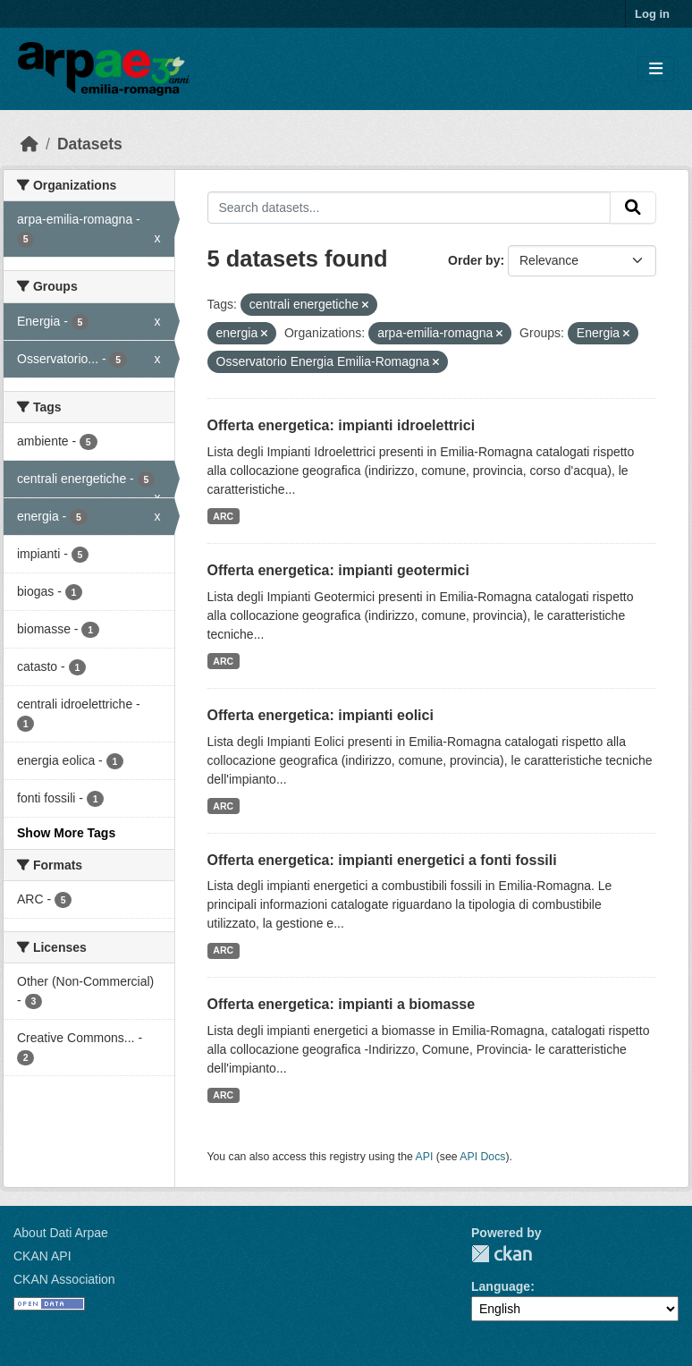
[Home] (29, 144)
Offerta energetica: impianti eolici (320, 715)
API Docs (482, 1156)
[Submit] (633, 207)
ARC (223, 516)
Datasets (89, 144)
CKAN (501, 1253)
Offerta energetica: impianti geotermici (338, 570)
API (425, 1156)
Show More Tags (66, 833)
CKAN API (42, 1256)
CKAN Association (64, 1279)
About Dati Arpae (60, 1233)
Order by (474, 260)
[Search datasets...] (409, 207)
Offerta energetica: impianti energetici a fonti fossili (382, 860)
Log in (652, 14)
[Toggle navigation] (655, 69)
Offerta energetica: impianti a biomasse (341, 1004)
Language (500, 1286)
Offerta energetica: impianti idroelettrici (341, 425)
